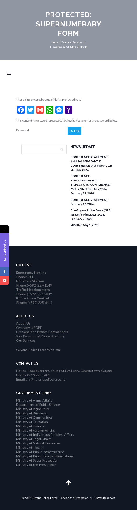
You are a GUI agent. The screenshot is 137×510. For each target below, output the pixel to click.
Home (54, 42)
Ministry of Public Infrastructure (40, 452)
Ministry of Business (31, 413)
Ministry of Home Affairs (34, 400)
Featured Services (71, 42)
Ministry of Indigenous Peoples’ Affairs (45, 435)
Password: (40, 130)
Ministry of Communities (34, 417)
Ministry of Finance (30, 426)
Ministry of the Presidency (36, 465)
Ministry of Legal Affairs (33, 439)
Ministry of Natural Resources (38, 443)
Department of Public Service (38, 404)
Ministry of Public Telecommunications (45, 456)
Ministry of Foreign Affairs (35, 430)
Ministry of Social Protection (37, 460)
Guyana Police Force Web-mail (38, 350)
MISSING (76, 225)
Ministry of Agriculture (33, 409)
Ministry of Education (32, 422)
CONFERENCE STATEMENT (89, 199)
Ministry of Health (30, 447)
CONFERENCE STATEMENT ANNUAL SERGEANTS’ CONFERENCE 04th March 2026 (91, 161)
